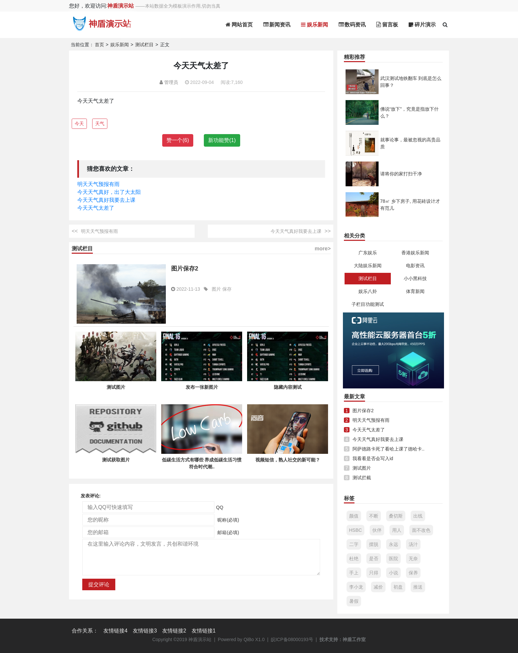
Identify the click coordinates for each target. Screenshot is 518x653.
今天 (79, 123)
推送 (418, 587)
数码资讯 (352, 24)
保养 (413, 572)
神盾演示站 (120, 6)
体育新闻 (415, 291)
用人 (396, 530)
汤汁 (413, 544)
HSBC (355, 530)
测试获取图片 (116, 459)
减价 (378, 587)
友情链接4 (115, 631)
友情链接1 (204, 631)
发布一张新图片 (202, 387)
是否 (373, 558)
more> (323, 248)
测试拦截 (361, 477)
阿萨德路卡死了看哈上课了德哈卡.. (388, 449)
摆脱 (373, 544)
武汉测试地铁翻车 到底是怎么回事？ (411, 82)
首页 (99, 44)
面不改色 (421, 530)
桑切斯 (396, 516)
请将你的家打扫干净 (401, 173)
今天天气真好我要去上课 (106, 200)
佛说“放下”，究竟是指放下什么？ (409, 112)
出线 (418, 516)
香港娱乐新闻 (415, 252)
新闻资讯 (276, 24)
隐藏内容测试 (288, 387)
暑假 (353, 601)
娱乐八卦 (367, 291)
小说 (393, 572)
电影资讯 (415, 265)
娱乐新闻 (314, 24)
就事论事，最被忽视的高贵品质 (410, 143)
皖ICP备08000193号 (292, 639)
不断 (373, 516)
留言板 (387, 24)
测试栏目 (144, 44)
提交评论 (98, 584)
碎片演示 (422, 24)
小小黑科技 (415, 278)
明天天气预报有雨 (98, 184)
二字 (353, 544)
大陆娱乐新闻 (368, 265)
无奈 (413, 558)
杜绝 (353, 558)
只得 (373, 572)
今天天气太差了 (95, 208)
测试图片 (116, 387)
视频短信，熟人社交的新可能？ (287, 459)
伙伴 (377, 530)
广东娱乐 (367, 252)
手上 (353, 572)
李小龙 (356, 587)
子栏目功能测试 (368, 304)
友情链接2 (174, 631)
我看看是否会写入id (372, 458)
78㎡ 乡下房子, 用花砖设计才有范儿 (410, 205)
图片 (216, 289)
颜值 (353, 516)
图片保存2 (184, 268)
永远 (393, 544)
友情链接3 (145, 631)
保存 (227, 289)
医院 (393, 558)
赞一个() (177, 140)
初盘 (398, 587)
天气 (99, 123)
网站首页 (239, 24)
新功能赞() (222, 140)
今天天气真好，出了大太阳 (109, 192)
